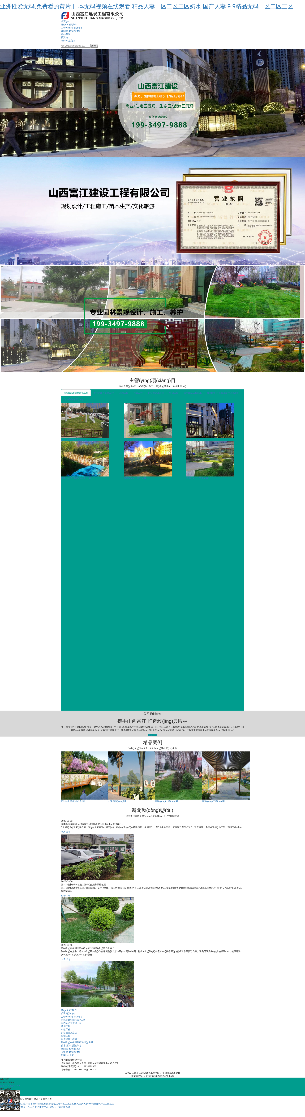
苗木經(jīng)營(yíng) (74, 399)
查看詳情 (152, 735)
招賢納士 (65, 37)
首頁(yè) (65, 21)
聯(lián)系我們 (68, 40)
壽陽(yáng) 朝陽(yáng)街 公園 (76, 478)
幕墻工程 (123, 393)
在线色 (52, 1107)
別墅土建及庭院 (156, 393)
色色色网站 (5, 1107)
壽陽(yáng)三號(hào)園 (197, 478)
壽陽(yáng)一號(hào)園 (135, 478)
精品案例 (65, 34)
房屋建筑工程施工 (193, 393)
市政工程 (138, 393)
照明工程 (173, 393)
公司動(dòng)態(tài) (71, 1052)
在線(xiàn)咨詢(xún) (10, 1085)
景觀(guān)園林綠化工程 (76, 393)
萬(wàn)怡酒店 (131, 439)
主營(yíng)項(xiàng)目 (72, 27)
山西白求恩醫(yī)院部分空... (75, 439)
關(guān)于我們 (69, 24)
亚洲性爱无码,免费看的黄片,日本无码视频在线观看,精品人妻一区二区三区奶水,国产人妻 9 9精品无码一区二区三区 (146, 6)
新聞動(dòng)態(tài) (71, 31)
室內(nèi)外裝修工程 (104, 393)
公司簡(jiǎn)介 (68, 1013)
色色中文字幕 (41, 1107)
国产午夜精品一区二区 (23, 1107)
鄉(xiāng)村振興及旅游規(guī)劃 (223, 393)
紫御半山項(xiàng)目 (196, 439)
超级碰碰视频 (63, 1107)
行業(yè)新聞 (67, 1055)
